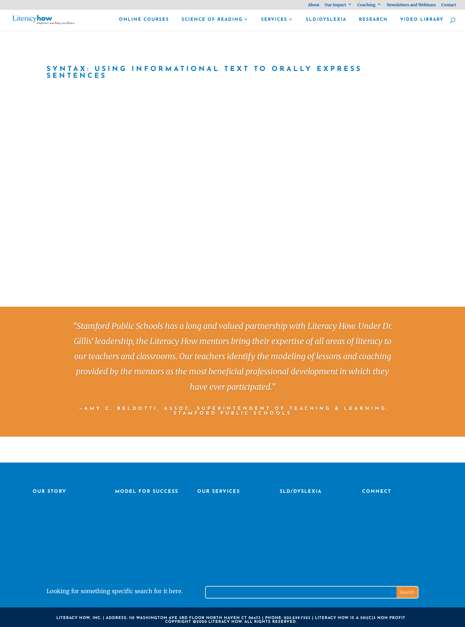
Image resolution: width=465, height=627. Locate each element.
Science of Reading (212, 20)
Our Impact (335, 5)
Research (373, 20)
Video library (422, 20)
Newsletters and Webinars (411, 5)
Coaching (366, 5)
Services (274, 20)
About (313, 5)
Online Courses (144, 20)
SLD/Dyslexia (326, 20)
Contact (448, 5)
